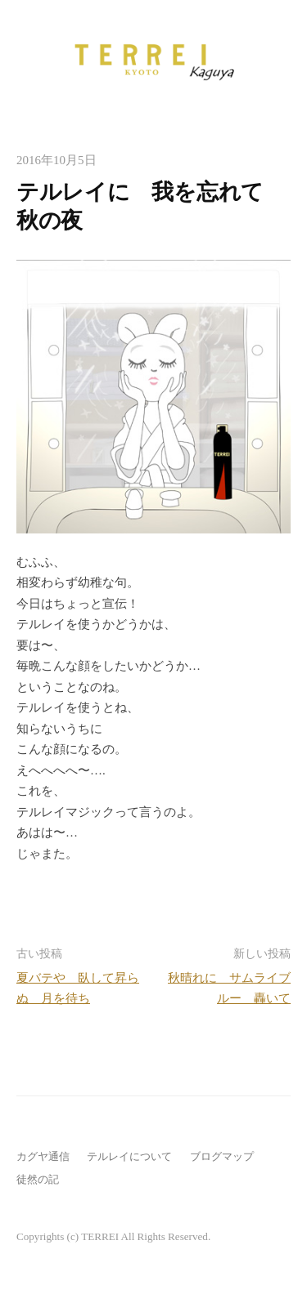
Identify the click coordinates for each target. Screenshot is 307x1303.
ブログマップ (222, 1156)
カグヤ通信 (43, 1156)
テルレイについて (129, 1156)
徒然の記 (37, 1179)
